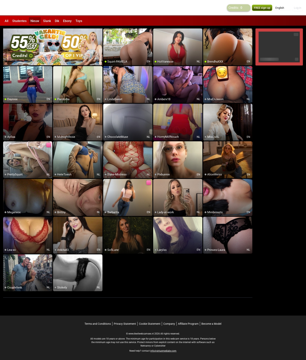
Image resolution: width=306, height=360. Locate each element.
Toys (79, 21)
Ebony (67, 21)
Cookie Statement (149, 323)
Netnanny (146, 345)
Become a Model (211, 323)
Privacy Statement (125, 323)
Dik (57, 21)
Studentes (19, 21)
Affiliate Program (188, 323)
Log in (297, 7)
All (6, 21)
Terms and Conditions (98, 323)
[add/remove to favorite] (106, 31)
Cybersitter (159, 345)
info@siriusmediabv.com (163, 350)
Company (169, 323)
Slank (47, 21)
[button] (282, 7)
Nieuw (34, 21)
